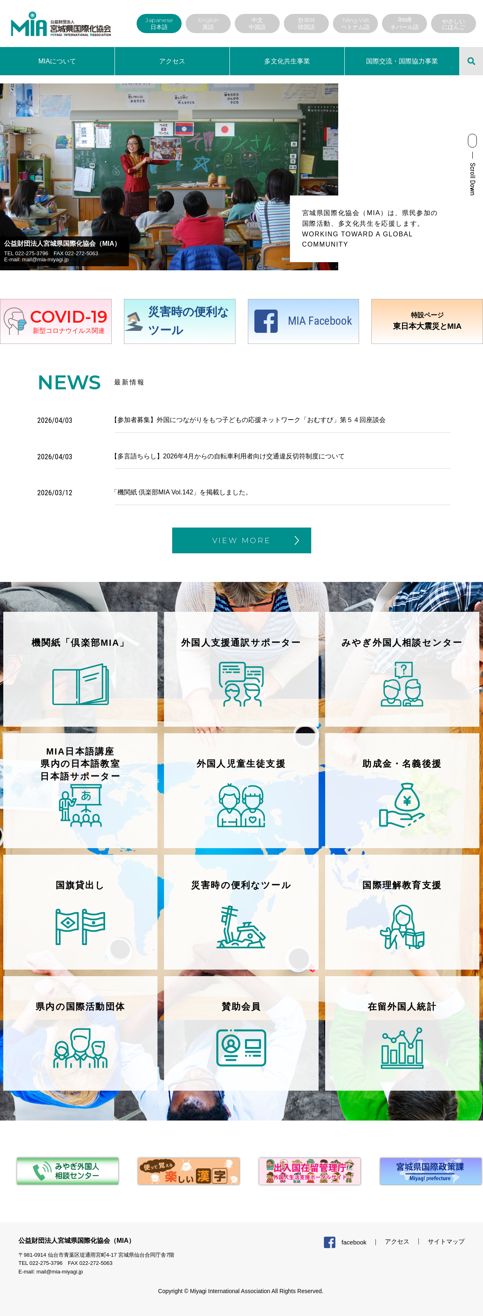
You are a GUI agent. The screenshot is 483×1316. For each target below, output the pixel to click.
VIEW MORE (241, 540)
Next (344, 177)
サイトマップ (446, 1243)
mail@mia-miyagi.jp (45, 259)
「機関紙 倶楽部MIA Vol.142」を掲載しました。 (181, 492)
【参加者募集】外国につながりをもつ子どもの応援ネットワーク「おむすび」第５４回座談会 (248, 419)
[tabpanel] (60, 1174)
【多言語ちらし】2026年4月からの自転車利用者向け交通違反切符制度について (228, 456)
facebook (353, 1244)
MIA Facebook (320, 321)
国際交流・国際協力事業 (402, 61)
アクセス (172, 61)
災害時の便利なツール (188, 321)
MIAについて (57, 61)
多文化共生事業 (287, 61)
